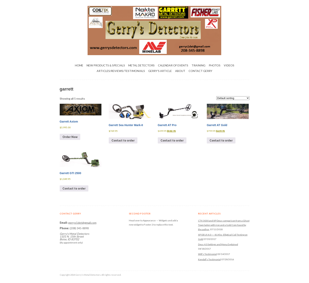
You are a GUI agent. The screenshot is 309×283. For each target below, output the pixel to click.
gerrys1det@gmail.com (82, 222)
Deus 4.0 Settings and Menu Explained (218, 244)
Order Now (69, 137)
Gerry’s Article (160, 71)
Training (198, 65)
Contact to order (123, 140)
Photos (214, 65)
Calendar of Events (173, 65)
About (180, 71)
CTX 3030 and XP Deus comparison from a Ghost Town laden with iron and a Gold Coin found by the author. (223, 225)
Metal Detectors (141, 65)
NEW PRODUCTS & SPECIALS (106, 65)
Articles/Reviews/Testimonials (121, 71)
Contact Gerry (200, 71)
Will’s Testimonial (207, 254)
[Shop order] (232, 98)
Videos (229, 65)
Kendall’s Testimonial (209, 259)
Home (79, 65)
